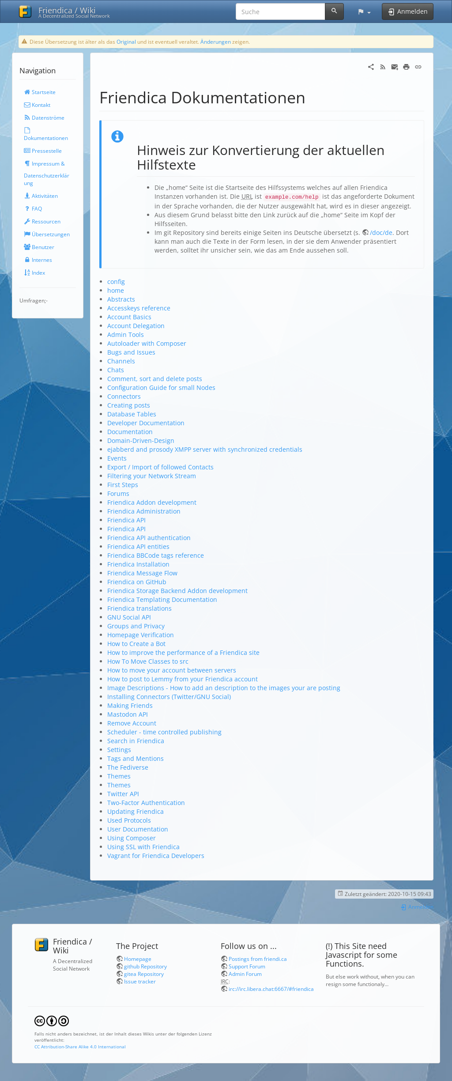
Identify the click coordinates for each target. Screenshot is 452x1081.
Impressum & (44, 163)
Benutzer (39, 246)
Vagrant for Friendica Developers (155, 855)
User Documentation (137, 829)
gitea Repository (144, 973)
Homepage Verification (140, 635)
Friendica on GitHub (136, 582)
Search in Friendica (135, 741)
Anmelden (416, 906)
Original (126, 41)
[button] (363, 11)
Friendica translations (139, 608)
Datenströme (44, 117)
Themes (119, 776)
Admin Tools (125, 334)
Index (34, 272)
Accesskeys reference (138, 308)
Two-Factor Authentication (146, 802)
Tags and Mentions (135, 758)
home (115, 290)
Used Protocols (129, 820)
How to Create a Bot (136, 643)
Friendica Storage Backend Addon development (177, 590)
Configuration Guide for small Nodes (161, 387)
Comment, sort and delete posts (154, 378)
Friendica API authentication (149, 537)
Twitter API (123, 794)
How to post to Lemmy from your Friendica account (182, 679)
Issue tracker (140, 981)
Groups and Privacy (136, 626)
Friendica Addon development (151, 502)
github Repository (145, 966)
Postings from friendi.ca (258, 958)
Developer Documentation (146, 423)
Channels (121, 361)
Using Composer (131, 838)
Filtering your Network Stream (151, 476)
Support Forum (247, 966)
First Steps (122, 484)
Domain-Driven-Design (140, 440)
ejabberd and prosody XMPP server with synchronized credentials (204, 449)
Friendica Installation (138, 564)
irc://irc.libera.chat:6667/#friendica (271, 988)
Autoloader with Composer (146, 343)
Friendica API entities (138, 546)
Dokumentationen (46, 134)
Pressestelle (43, 150)
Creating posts (128, 405)
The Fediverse (127, 767)
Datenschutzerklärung (46, 179)
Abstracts (121, 299)
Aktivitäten (41, 195)
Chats (115, 370)
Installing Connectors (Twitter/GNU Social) (169, 696)
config (116, 281)
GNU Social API (129, 617)
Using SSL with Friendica (143, 847)
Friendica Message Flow (142, 573)
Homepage (137, 958)
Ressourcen (42, 221)
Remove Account (131, 723)
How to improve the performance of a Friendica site (183, 652)
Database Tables (131, 414)
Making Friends (130, 705)
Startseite (40, 91)
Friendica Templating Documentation (162, 599)
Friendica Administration (144, 511)
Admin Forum (245, 973)
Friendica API (126, 520)
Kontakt (37, 104)
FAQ (33, 208)
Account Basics (129, 317)
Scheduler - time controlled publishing (164, 732)
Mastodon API (127, 714)
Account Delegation (136, 325)
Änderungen (215, 41)
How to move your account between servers (171, 670)
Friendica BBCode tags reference (155, 555)
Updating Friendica (135, 811)
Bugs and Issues (131, 352)
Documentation (130, 431)
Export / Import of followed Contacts (160, 467)
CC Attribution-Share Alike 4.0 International (80, 1046)
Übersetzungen (47, 234)
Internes (38, 259)
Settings (119, 749)
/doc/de (381, 232)
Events (117, 458)
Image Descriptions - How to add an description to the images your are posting (223, 688)
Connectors (124, 396)
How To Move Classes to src (147, 661)
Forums (118, 493)
